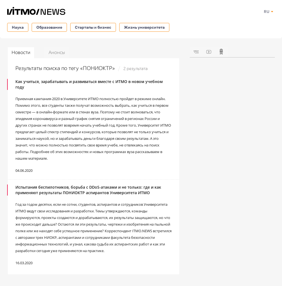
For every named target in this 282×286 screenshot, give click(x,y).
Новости (21, 52)
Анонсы (56, 52)
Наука (18, 27)
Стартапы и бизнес (93, 27)
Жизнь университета (144, 27)
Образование (49, 27)
